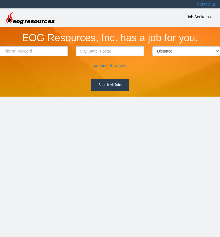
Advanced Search (109, 65)
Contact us (206, 4)
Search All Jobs (110, 85)
